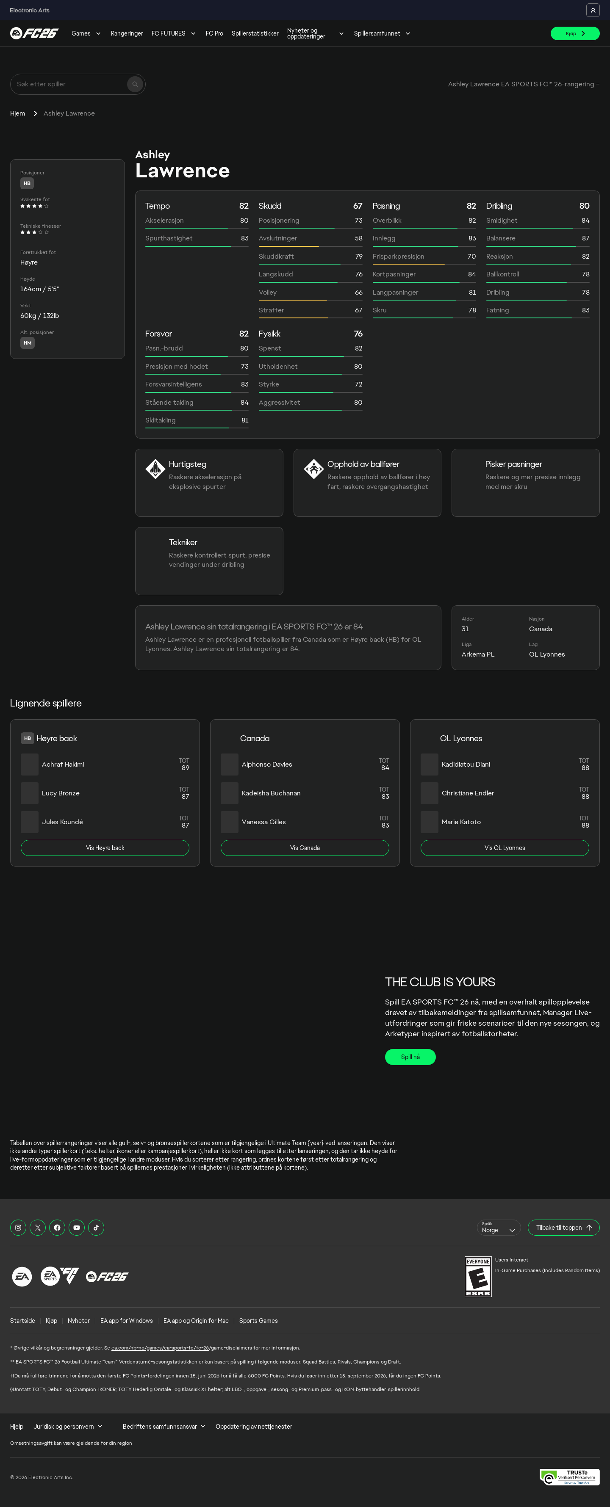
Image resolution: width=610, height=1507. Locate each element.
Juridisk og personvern (68, 1427)
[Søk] (135, 84)
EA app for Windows (126, 1321)
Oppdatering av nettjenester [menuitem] (254, 1427)
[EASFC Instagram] (18, 1228)
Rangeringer (127, 33)
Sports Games (258, 1321)
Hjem (17, 113)
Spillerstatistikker (255, 33)
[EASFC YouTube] (77, 1228)
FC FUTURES (174, 33)
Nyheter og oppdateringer (316, 33)
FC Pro (214, 33)
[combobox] (499, 1228)
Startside (22, 1321)
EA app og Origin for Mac (196, 1321)
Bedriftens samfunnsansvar (164, 1427)
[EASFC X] (38, 1228)
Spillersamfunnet (383, 33)
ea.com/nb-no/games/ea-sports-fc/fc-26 (160, 1347)
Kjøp (51, 1321)
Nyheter (79, 1321)
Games (87, 33)
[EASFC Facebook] (57, 1228)
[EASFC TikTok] (96, 1228)
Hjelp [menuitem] (16, 1427)
